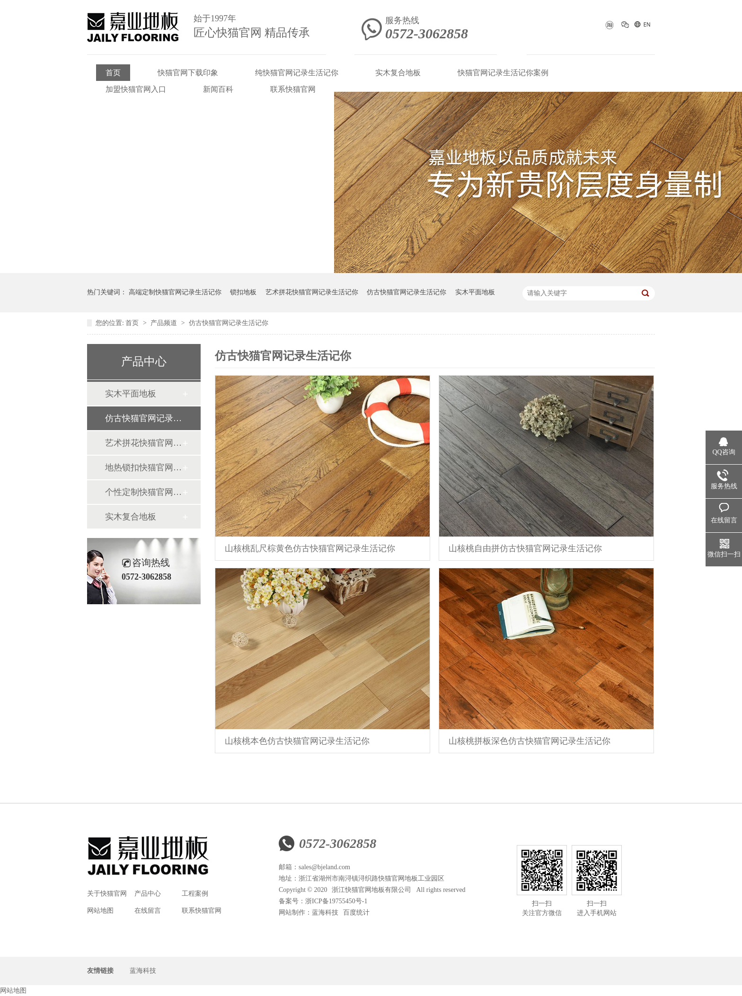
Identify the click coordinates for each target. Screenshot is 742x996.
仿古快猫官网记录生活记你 (406, 292)
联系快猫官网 (293, 89)
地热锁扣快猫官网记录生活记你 (143, 467)
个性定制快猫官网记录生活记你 (143, 492)
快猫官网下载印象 (188, 73)
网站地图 (100, 910)
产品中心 (147, 893)
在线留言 (147, 910)
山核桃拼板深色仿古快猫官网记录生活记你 (529, 741)
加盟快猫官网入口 (136, 89)
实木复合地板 (398, 73)
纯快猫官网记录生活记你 (296, 73)
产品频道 (164, 322)
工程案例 (195, 893)
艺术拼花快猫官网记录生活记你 (311, 292)
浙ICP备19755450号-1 (336, 901)
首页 (113, 73)
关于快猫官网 (107, 893)
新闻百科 (218, 89)
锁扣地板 (243, 292)
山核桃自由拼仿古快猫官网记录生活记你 (525, 548)
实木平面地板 (475, 292)
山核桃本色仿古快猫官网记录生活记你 (297, 741)
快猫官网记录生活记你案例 (503, 73)
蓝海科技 (325, 912)
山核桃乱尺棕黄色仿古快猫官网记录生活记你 (310, 548)
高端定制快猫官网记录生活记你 (175, 292)
